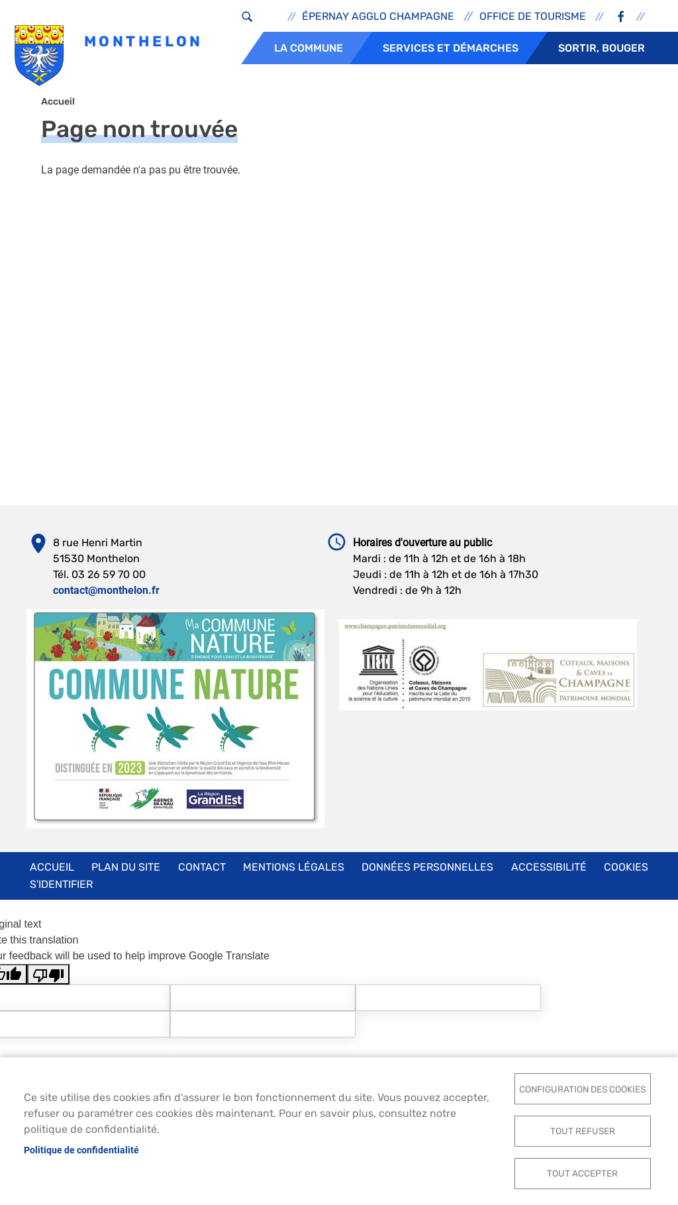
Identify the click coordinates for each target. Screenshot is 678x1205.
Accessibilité (549, 871)
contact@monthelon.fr (106, 595)
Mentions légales (293, 871)
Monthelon (109, 56)
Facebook (620, 16)
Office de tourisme (532, 16)
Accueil (58, 106)
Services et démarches (450, 48)
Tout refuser (582, 1129)
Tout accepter (582, 1172)
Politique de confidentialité (81, 1148)
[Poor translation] (48, 979)
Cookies (626, 871)
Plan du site (125, 871)
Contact (202, 871)
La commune (308, 48)
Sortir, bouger (601, 48)
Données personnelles (427, 871)
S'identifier (61, 889)
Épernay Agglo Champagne (378, 16)
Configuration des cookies (582, 1086)
